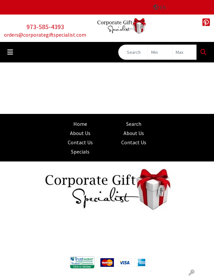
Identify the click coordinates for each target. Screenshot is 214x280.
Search (133, 124)
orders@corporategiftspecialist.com (45, 34)
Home (80, 124)
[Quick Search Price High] (184, 52)
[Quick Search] (133, 52)
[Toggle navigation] (10, 52)
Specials (80, 151)
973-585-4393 (45, 26)
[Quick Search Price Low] (160, 52)
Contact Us (80, 142)
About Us (80, 133)
